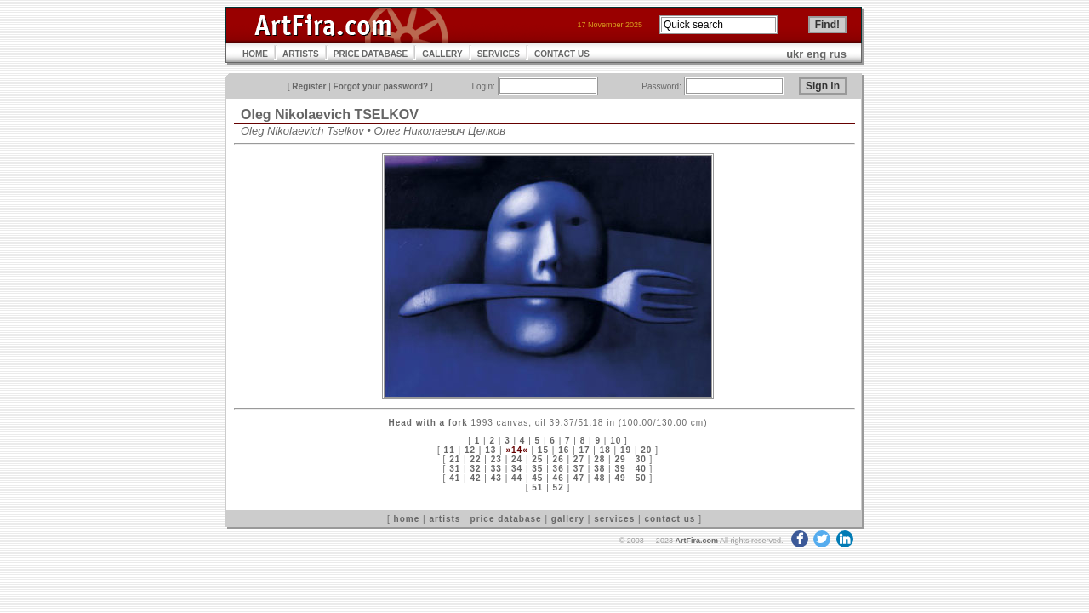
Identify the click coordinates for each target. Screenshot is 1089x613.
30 (641, 459)
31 (454, 468)
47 (578, 478)
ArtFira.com (696, 540)
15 (543, 450)
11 (449, 450)
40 (641, 468)
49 (619, 478)
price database (506, 519)
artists (444, 519)
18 (605, 450)
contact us (669, 519)
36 (558, 468)
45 (537, 478)
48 (599, 478)
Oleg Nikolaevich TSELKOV (330, 114)
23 (496, 459)
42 (475, 478)
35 (537, 468)
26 (558, 459)
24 (516, 459)
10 (615, 440)
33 (496, 468)
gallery (567, 519)
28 (599, 459)
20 (646, 450)
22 (475, 459)
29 (619, 459)
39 (619, 468)
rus (838, 54)
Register (309, 86)
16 (563, 450)
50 (641, 478)
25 (537, 459)
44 (516, 478)
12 (470, 450)
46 (558, 478)
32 (475, 468)
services (614, 519)
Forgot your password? (381, 86)
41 (454, 478)
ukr (794, 54)
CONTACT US (562, 54)
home (407, 519)
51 (537, 487)
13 (490, 450)
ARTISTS (300, 54)
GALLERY (442, 54)
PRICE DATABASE (371, 54)
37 (578, 468)
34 (516, 468)
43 (496, 478)
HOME (255, 54)
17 (584, 450)
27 (578, 459)
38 (599, 468)
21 (454, 459)
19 (625, 450)
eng (816, 54)
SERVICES (498, 54)
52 (558, 487)
